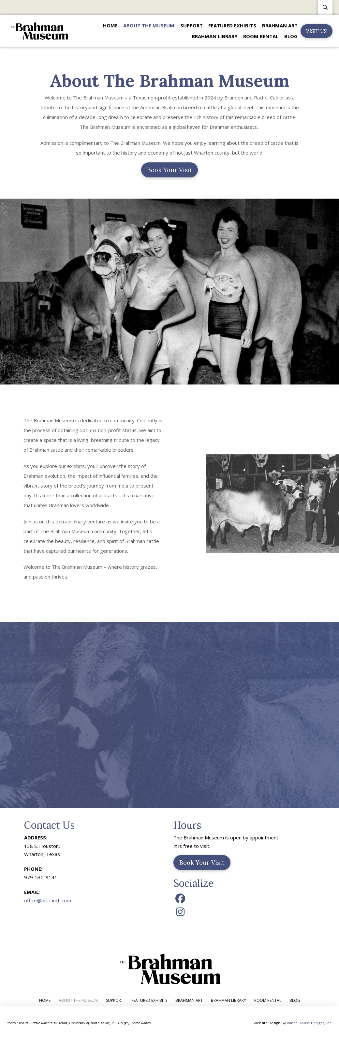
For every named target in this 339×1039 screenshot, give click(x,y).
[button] (325, 7)
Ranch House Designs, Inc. (309, 1022)
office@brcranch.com (47, 900)
